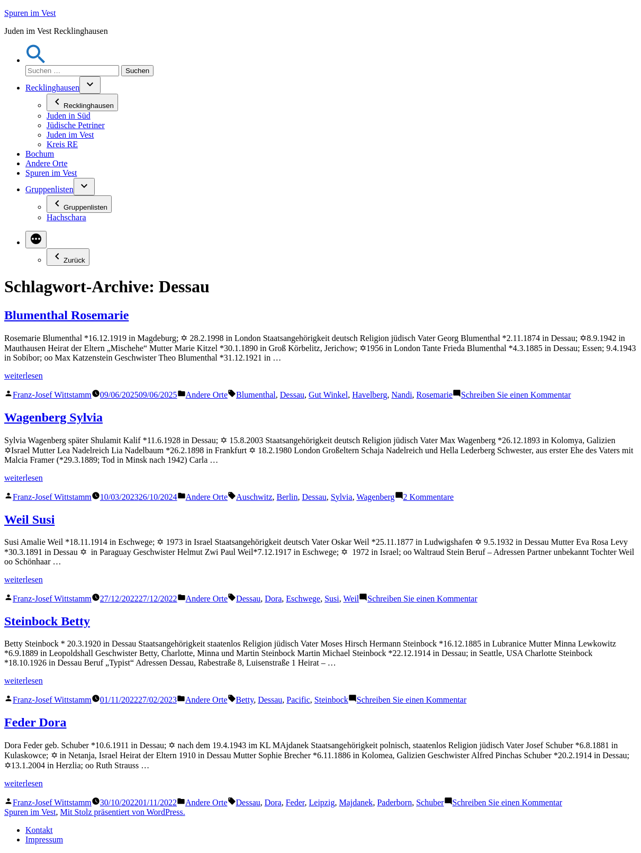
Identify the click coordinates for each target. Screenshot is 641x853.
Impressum (44, 839)
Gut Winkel (328, 394)
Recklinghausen (52, 87)
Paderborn (394, 802)
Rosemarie (435, 394)
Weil (351, 598)
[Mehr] (36, 239)
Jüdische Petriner (76, 125)
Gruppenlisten (49, 189)
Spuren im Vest (30, 12)
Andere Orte (46, 163)
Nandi (402, 394)
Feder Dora (35, 722)
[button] (36, 60)
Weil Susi (29, 519)
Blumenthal (256, 394)
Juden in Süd (69, 115)
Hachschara (66, 217)
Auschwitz (254, 496)
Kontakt (39, 829)
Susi (331, 598)
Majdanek (356, 802)
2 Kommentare (428, 496)
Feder (295, 802)
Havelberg (369, 394)
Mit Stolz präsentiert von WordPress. (122, 811)
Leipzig (322, 802)
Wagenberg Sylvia (53, 417)
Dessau (292, 394)
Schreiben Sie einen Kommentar (516, 394)
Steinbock (331, 699)
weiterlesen (23, 375)
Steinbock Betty (47, 621)
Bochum (39, 153)
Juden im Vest (70, 134)
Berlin (287, 496)
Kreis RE (62, 144)
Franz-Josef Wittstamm (52, 394)
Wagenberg (375, 496)
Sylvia (342, 496)
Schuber (430, 802)
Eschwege (303, 598)
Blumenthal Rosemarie (66, 315)
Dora (273, 598)
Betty (245, 699)
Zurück (68, 257)
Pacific (298, 699)
